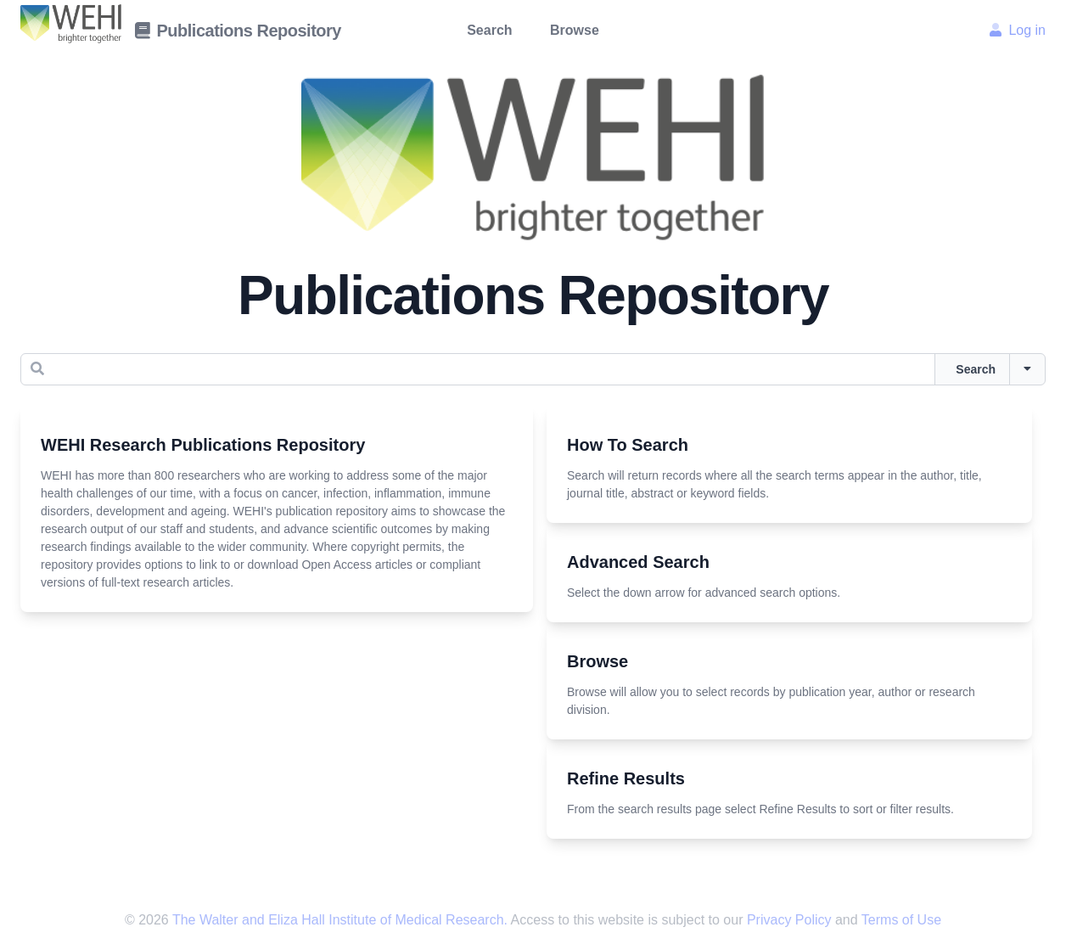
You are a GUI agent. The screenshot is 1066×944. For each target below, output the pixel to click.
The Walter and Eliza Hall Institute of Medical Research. (340, 920)
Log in (1018, 30)
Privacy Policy (791, 920)
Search (489, 30)
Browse (574, 30)
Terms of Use (901, 920)
